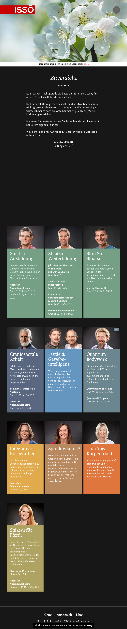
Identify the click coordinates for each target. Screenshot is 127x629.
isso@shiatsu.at (81, 621)
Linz (79, 614)
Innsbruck (64, 614)
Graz (48, 614)
